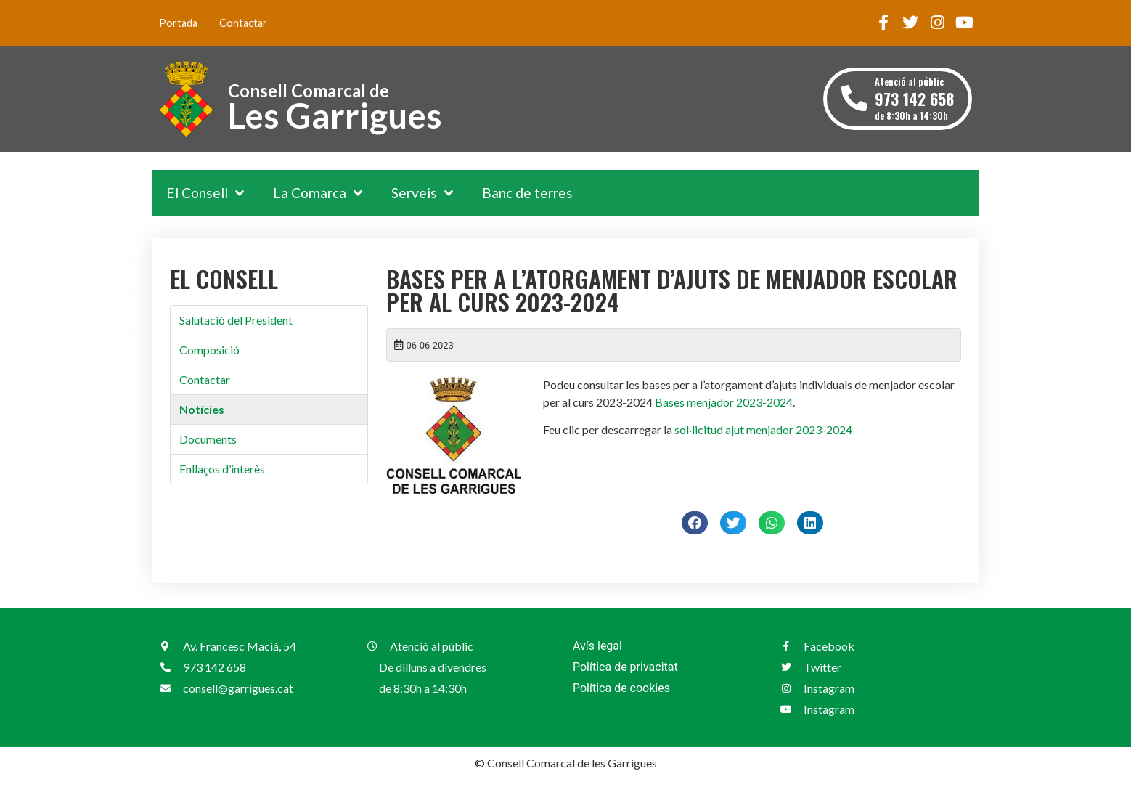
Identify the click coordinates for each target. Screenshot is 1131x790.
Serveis (422, 193)
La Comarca (317, 193)
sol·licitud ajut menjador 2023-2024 (763, 429)
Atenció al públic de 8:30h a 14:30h (914, 98)
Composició (209, 350)
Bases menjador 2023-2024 (724, 402)
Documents (208, 439)
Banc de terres (527, 192)
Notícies (201, 409)
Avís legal (597, 646)
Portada (178, 23)
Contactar (243, 23)
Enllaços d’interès (222, 469)
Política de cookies (621, 688)
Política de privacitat (625, 667)
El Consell (205, 193)
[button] (695, 522)
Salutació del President (236, 320)
